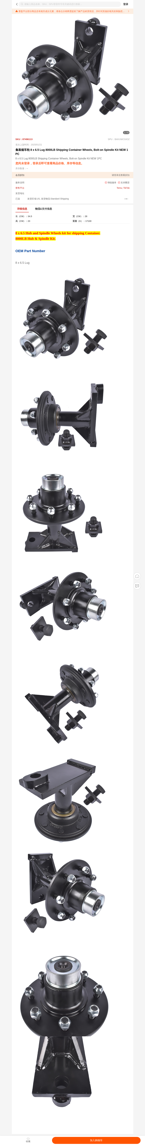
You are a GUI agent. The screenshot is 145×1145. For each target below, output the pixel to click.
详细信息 (22, 208)
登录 (125, 4)
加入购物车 (96, 1140)
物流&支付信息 (43, 208)
